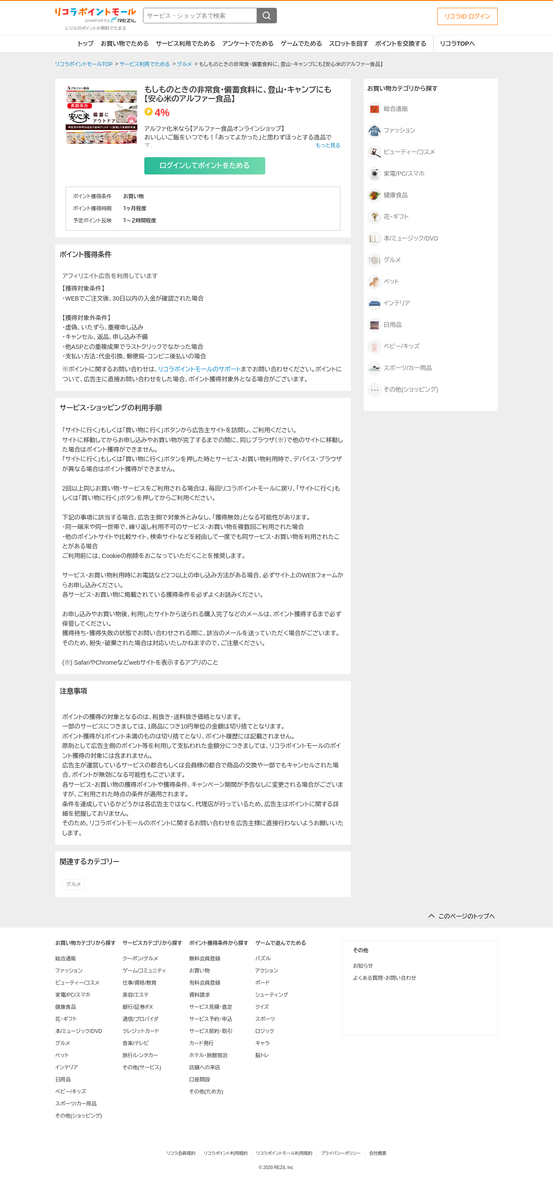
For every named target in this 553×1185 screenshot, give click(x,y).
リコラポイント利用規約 (226, 1153)
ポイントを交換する (400, 43)
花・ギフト (388, 217)
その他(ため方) (206, 1092)
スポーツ (265, 1019)
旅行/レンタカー (140, 1055)
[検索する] (266, 15)
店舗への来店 (204, 1068)
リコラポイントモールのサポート (199, 369)
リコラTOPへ (457, 43)
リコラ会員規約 (180, 1153)
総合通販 (387, 109)
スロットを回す (348, 43)
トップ (86, 43)
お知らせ (363, 966)
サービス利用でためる (186, 43)
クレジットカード (141, 1031)
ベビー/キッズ (393, 346)
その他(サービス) (142, 1068)
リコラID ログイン (467, 16)
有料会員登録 (204, 983)
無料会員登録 (204, 959)
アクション (266, 971)
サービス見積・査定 (210, 1007)
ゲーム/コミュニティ (144, 971)
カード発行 (201, 1043)
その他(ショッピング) (402, 390)
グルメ (73, 884)
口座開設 (199, 1080)
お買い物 (199, 971)
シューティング (271, 995)
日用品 (384, 325)
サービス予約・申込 (210, 1019)
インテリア (388, 303)
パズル (262, 959)
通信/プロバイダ (141, 1019)
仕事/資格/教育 (140, 983)
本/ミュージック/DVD (402, 238)
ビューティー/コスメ (401, 152)
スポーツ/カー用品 (399, 368)
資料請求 (199, 995)
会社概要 (378, 1153)
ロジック (264, 1031)
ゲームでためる (301, 43)
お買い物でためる (125, 43)
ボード (262, 983)
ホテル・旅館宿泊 (208, 1055)
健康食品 (387, 195)
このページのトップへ (467, 916)
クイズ (262, 1007)
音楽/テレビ (136, 1043)
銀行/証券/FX (138, 1007)
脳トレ (262, 1055)
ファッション (391, 131)
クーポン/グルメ (141, 959)
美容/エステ (136, 995)
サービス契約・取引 (210, 1031)
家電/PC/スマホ (396, 174)
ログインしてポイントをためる (205, 165)
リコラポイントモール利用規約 (284, 1153)
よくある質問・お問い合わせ (384, 978)
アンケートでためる (247, 43)
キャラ (262, 1043)
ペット (383, 282)
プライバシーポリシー (341, 1153)
